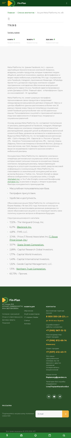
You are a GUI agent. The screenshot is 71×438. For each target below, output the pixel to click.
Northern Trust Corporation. (31, 269)
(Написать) (50, 344)
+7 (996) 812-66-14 (56, 340)
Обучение (28, 311)
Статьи (27, 320)
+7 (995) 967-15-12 (56, 330)
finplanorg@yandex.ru (56, 377)
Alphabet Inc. (14, 179)
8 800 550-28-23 (55, 316)
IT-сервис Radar (31, 317)
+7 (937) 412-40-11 (56, 352)
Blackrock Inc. (24, 227)
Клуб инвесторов (31, 314)
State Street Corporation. (30, 244)
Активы (27, 324)
